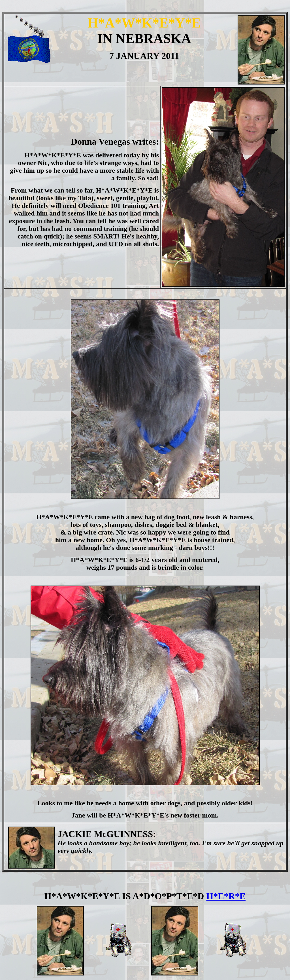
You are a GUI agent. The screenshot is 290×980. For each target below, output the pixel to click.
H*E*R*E (226, 896)
